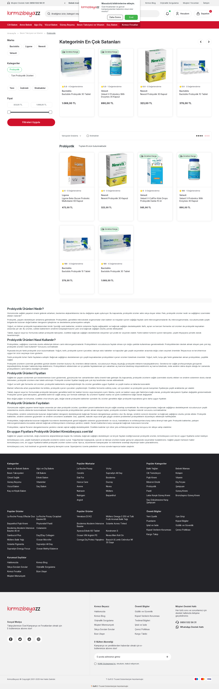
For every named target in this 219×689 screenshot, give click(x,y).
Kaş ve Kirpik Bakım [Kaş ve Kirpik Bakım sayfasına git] (16, 491)
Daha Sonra (114, 17)
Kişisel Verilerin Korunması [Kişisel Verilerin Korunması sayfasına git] (158, 530)
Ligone (28, 46)
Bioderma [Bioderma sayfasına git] (110, 477)
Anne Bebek (26, 25)
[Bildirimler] (167, 13)
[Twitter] (20, 639)
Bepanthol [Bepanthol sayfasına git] (111, 495)
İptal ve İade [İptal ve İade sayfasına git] (152, 525)
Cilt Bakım (12, 25)
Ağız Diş (38, 25)
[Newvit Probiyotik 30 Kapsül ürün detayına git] (155, 65)
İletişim (206, 3)
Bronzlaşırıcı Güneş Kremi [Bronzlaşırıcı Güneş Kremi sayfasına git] (188, 495)
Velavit (13, 53)
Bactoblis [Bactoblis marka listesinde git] (67, 91)
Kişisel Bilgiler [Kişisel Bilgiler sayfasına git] (182, 521)
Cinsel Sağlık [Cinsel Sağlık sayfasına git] (13, 477)
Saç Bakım (112, 25)
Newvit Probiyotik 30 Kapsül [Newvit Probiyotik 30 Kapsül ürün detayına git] (153, 94)
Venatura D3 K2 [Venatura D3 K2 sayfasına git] (84, 516)
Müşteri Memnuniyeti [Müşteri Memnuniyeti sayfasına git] (104, 625)
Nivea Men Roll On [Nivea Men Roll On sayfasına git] (115, 535)
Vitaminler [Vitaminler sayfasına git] (41, 482)
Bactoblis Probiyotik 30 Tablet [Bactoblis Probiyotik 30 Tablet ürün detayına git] (76, 94)
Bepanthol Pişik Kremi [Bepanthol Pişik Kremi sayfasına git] (17, 523)
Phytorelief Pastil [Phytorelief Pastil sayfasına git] (44, 523)
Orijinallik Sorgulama (169, 3)
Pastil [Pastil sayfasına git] (148, 491)
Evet (131, 17)
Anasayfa (11, 33)
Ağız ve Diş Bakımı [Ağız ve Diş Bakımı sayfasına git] (45, 468)
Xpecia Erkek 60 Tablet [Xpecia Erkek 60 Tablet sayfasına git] (88, 531)
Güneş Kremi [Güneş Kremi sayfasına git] (182, 491)
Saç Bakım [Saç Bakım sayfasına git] (41, 486)
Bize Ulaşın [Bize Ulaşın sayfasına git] (41, 571)
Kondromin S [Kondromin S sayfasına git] (112, 531)
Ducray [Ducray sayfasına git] (109, 482)
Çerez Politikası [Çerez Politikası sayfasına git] (183, 530)
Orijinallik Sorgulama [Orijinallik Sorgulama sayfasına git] (103, 620)
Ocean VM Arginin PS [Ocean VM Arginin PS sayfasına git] (87, 535)
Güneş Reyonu (67, 25)
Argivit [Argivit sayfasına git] (80, 500)
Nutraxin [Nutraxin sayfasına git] (81, 491)
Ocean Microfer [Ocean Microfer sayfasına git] (43, 539)
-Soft (109, 679)
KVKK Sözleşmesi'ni (106, 663)
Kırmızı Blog (150, 3)
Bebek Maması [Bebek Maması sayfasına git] (183, 468)
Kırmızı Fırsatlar (130, 25)
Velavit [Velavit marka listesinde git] (104, 91)
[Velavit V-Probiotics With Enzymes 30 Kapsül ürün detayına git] (116, 65)
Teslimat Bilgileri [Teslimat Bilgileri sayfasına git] (142, 620)
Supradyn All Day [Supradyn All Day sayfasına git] (114, 473)
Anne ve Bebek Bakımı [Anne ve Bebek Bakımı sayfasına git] (18, 468)
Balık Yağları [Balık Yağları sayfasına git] (152, 468)
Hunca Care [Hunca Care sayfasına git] (82, 482)
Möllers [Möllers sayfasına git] (109, 491)
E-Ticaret (116, 679)
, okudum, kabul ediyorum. (116, 663)
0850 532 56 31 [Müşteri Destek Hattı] (37, 3)
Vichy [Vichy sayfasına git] (108, 468)
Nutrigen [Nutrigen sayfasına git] (81, 495)
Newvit (42, 46)
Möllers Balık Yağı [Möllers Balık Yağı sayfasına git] (15, 539)
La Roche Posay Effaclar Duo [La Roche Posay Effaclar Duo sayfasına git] (21, 516)
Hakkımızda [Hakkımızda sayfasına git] (12, 562)
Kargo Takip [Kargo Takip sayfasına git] (152, 534)
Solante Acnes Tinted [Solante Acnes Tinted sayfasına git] (116, 523)
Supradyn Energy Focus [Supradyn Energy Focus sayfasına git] (18, 548)
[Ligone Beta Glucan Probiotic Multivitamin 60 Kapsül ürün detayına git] (77, 170)
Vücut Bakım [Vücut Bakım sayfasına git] (13, 486)
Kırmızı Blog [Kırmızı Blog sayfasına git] (41, 562)
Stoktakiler (40, 88)
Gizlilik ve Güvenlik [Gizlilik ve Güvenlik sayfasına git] (184, 525)
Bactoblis (14, 46)
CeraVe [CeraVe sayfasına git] (80, 473)
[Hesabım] (182, 13)
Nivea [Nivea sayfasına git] (109, 486)
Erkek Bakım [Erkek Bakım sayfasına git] (42, 477)
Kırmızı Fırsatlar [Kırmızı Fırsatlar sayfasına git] (14, 571)
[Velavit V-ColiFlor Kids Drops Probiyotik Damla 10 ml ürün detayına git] (155, 170)
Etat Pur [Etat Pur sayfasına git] (80, 477)
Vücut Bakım (51, 25)
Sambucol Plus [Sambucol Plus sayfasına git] (14, 535)
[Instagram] (38, 639)
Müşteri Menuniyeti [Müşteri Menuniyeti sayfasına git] (16, 576)
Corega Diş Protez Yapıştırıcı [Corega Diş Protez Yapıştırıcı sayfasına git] (90, 539)
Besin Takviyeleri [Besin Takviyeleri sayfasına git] (15, 473)
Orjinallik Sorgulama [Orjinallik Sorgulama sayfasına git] (45, 567)
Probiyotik (14, 69)
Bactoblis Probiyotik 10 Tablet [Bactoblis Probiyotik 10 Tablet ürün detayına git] (193, 94)
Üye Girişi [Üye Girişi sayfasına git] (180, 516)
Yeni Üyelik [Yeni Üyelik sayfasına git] (151, 516)
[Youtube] (29, 639)
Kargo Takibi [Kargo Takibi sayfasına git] (141, 634)
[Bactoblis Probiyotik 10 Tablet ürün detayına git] (194, 65)
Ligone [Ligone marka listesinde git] (65, 195)
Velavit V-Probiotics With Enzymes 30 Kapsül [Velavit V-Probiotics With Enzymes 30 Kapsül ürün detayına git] (113, 95)
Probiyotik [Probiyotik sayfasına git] (151, 486)
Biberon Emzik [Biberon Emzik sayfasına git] (153, 482)
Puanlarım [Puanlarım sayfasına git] (151, 521)
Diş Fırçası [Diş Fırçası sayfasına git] (180, 482)
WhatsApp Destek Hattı (189, 627)
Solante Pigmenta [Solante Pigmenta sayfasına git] (15, 544)
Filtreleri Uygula (31, 122)
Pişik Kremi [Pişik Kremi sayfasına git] (151, 477)
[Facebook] (10, 639)
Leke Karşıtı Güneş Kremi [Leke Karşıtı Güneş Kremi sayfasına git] (158, 495)
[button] (64, 3)
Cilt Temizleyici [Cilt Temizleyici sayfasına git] (153, 473)
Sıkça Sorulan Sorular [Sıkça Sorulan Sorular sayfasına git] (17, 567)
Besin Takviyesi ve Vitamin (90, 25)
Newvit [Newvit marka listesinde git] (143, 91)
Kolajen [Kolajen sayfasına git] (179, 473)
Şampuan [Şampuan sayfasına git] (180, 486)
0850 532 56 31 (185, 622)
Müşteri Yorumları (191, 3)
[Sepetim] (203, 13)
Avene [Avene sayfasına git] (80, 486)
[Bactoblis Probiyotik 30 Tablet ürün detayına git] (77, 65)
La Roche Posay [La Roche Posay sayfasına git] (84, 468)
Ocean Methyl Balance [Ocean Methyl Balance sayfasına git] (47, 548)
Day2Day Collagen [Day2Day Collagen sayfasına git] (45, 535)
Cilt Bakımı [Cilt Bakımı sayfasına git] (41, 473)
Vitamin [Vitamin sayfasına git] (179, 477)
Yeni (12, 88)
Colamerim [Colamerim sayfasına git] (41, 528)
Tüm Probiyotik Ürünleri (22, 75)
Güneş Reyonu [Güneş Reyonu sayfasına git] (14, 482)
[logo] (23, 14)
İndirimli (24, 88)
